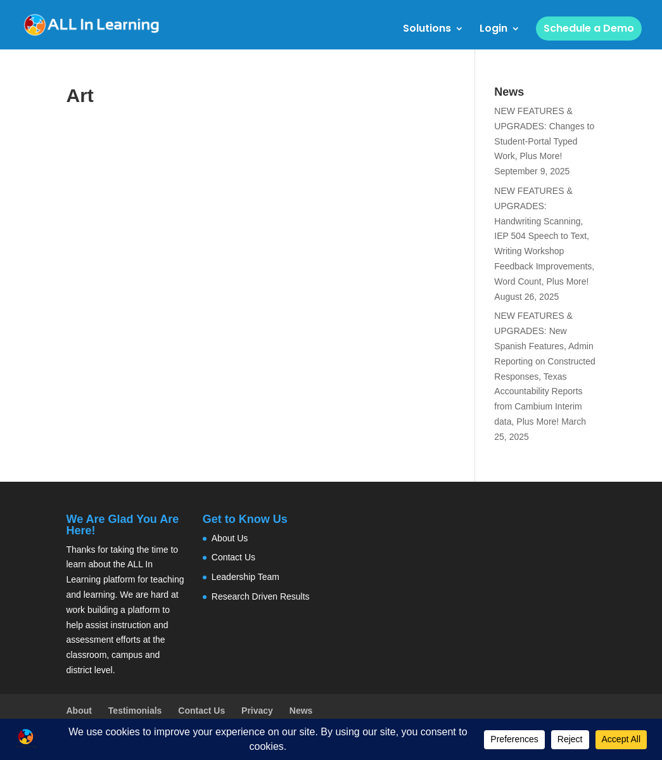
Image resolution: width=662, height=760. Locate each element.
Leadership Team (245, 577)
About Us (230, 538)
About (79, 710)
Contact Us (233, 557)
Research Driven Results (261, 596)
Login (493, 29)
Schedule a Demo (589, 28)
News (301, 710)
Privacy (257, 710)
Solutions (427, 29)
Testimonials (135, 710)
